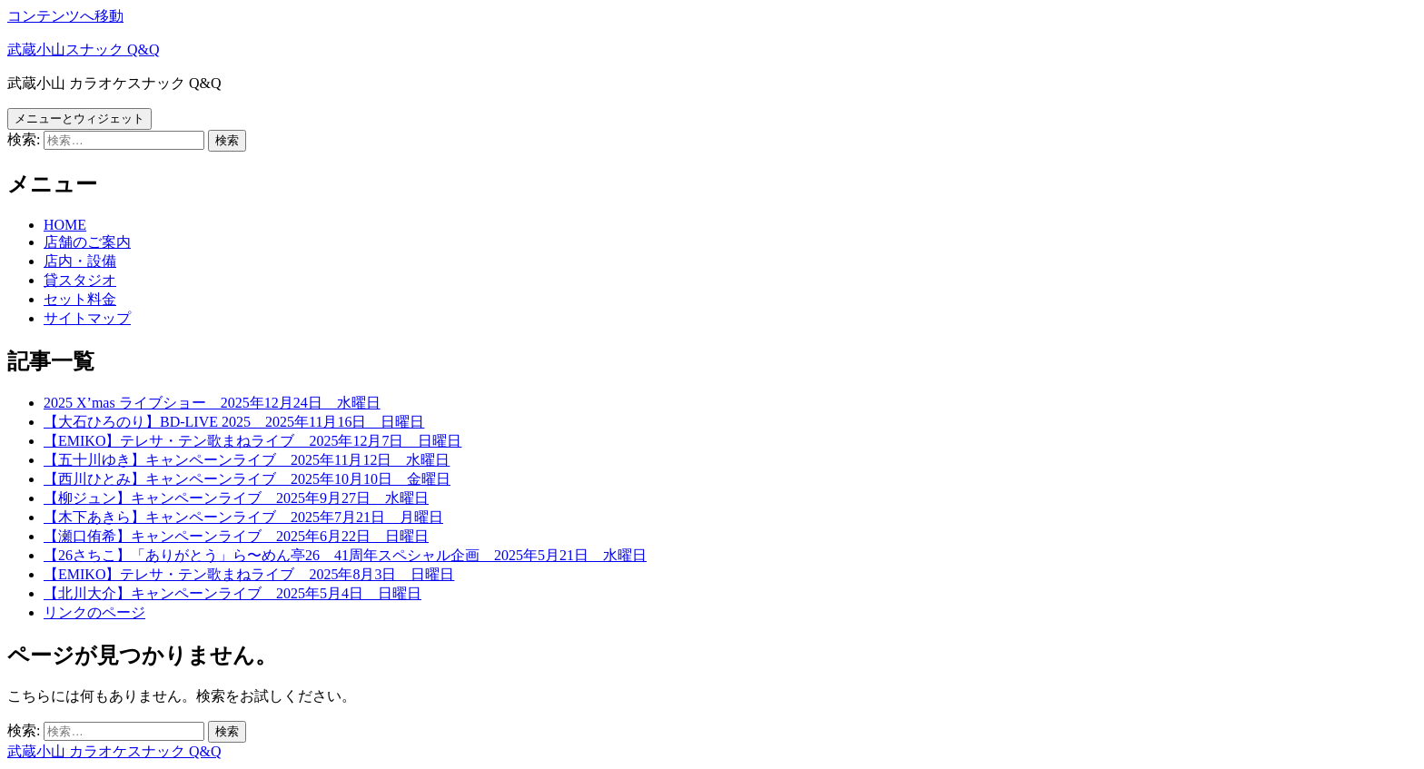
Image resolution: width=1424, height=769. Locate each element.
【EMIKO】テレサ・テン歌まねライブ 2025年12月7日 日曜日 (252, 441)
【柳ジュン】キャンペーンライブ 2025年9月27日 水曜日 (236, 498)
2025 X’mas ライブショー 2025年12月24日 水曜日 (212, 402)
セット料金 (80, 299)
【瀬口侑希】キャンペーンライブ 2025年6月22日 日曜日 (236, 536)
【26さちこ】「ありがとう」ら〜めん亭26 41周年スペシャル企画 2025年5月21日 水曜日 (345, 555)
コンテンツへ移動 (65, 16)
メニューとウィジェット (79, 118)
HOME (65, 224)
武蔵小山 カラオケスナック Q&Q (114, 751)
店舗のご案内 (87, 242)
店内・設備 (80, 261)
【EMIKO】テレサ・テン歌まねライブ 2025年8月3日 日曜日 (249, 574)
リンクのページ (94, 612)
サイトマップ (87, 318)
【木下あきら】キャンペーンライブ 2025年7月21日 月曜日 (243, 517)
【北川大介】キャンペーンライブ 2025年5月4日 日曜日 (232, 593)
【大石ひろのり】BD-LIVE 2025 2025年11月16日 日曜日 (234, 421)
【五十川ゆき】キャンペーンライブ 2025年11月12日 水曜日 (247, 460)
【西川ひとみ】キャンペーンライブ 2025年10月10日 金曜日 (247, 479)
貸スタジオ (80, 280)
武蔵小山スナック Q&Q (83, 49)
